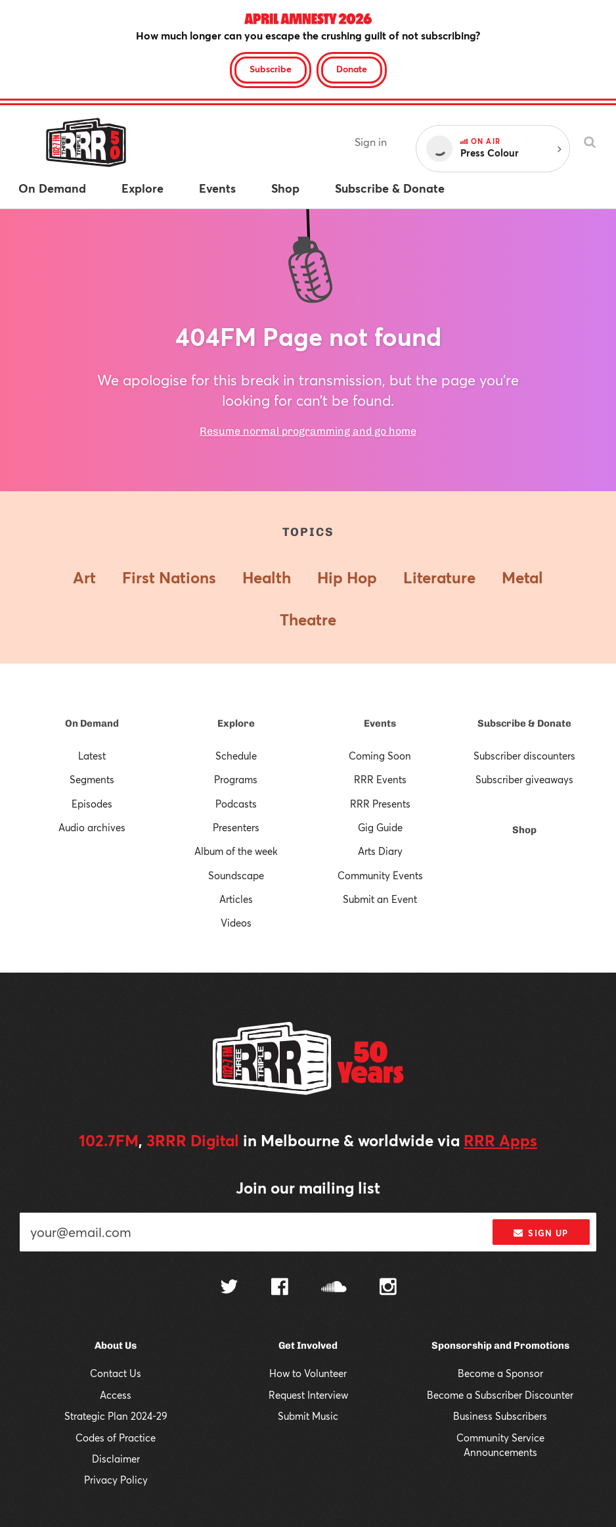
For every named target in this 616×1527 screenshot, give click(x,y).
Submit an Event (380, 899)
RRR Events (380, 779)
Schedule (236, 755)
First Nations (169, 577)
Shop (524, 830)
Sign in (371, 142)
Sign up (541, 1233)
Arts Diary (380, 851)
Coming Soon (380, 755)
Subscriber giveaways (524, 779)
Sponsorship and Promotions (500, 1345)
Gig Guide (380, 827)
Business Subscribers (500, 1415)
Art (84, 577)
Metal (522, 577)
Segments (92, 779)
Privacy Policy (116, 1479)
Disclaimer (116, 1458)
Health (266, 577)
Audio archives (91, 827)
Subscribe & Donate (524, 723)
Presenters (236, 827)
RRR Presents (380, 803)
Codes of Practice (116, 1437)
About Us (116, 1345)
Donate (351, 68)
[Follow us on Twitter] (229, 1288)
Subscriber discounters (524, 755)
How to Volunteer (308, 1373)
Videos (236, 922)
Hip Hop (347, 577)
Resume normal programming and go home (308, 431)
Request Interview (308, 1394)
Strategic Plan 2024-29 (115, 1415)
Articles (236, 899)
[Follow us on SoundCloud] (334, 1288)
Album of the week (236, 851)
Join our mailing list (308, 1187)
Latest (92, 755)
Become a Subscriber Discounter (500, 1394)
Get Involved (308, 1345)
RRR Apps (500, 1140)
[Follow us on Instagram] (388, 1288)
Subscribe (271, 68)
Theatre (308, 619)
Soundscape (236, 875)
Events (380, 723)
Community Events (380, 875)
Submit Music (308, 1415)
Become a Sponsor (500, 1373)
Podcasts (236, 803)
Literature (439, 577)
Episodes (92, 803)
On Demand (92, 723)
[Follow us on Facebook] (279, 1288)
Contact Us (115, 1373)
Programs (235, 779)
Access (115, 1394)
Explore (236, 723)
